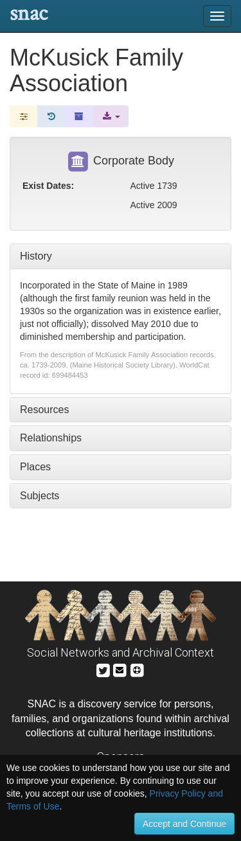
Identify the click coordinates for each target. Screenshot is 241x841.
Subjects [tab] (39, 495)
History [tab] (36, 256)
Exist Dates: (48, 186)
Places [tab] (35, 466)
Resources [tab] (44, 409)
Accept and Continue (184, 824)
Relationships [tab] (51, 437)
